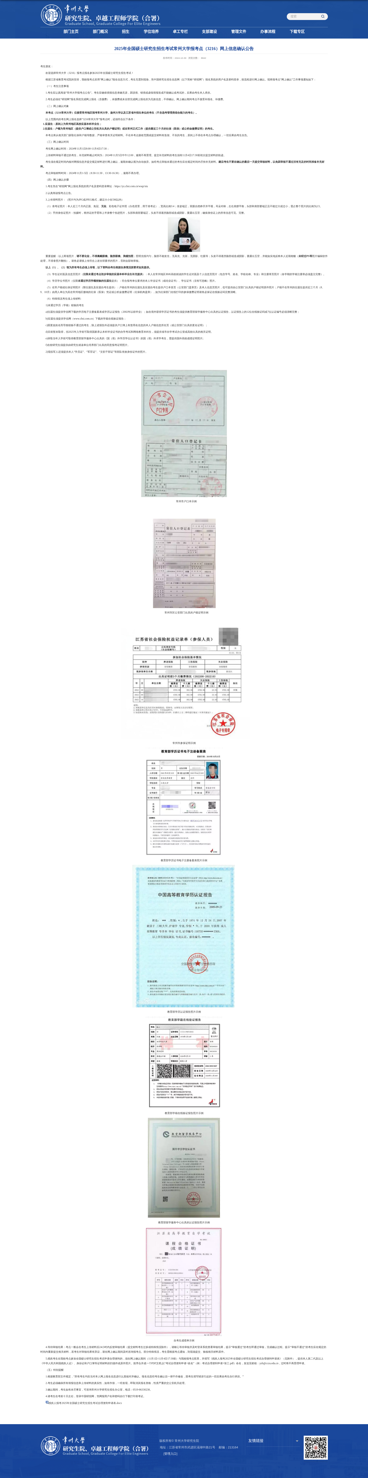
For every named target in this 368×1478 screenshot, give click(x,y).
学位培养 (151, 31)
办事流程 (267, 31)
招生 (125, 31)
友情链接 (255, 1440)
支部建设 (209, 31)
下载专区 (297, 31)
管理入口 (170, 1453)
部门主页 (70, 31)
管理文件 (238, 31)
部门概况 (100, 31)
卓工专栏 (180, 31)
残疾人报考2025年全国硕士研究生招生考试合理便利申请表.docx (85, 1403)
